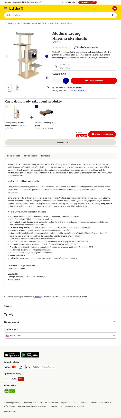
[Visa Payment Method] (7, 367)
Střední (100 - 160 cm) (39, 23)
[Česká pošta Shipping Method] (7, 379)
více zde (79, 88)
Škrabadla (26, 23)
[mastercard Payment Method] (14, 367)
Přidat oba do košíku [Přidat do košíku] (103, 134)
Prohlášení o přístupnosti (74, 406)
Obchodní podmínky (12, 403)
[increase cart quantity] (66, 81)
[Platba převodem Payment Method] (48, 367)
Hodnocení (45, 156)
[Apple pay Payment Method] (28, 367)
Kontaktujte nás (68, 2)
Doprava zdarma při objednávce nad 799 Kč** (23, 2)
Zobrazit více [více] (60, 142)
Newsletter (84, 403)
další (106, 58)
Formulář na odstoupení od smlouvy (32, 406)
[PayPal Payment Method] (21, 367)
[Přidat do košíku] (94, 81)
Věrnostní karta (56, 406)
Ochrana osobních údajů (32, 403)
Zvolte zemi (11, 329)
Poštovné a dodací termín (101, 403)
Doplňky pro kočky (14, 23)
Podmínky (38, 297)
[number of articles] (61, 81)
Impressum (65, 403)
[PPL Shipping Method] (14, 379)
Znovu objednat (87, 2)
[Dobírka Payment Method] (36, 367)
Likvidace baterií (51, 403)
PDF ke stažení (30, 156)
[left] (6, 56)
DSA (75, 403)
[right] (46, 56)
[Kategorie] (5, 8)
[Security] (9, 391)
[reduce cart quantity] (55, 81)
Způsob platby (9, 406)
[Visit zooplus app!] (12, 357)
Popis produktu (13, 156)
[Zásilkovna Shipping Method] (21, 379)
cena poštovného (80, 91)
